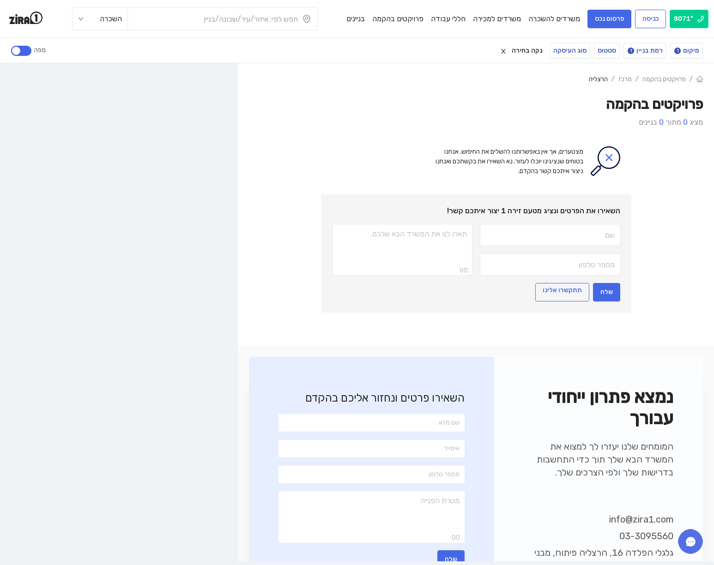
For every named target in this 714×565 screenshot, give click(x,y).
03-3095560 (646, 535)
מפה (38, 50)
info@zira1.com (641, 519)
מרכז (625, 79)
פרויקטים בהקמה (664, 79)
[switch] (21, 51)
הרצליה (598, 79)
